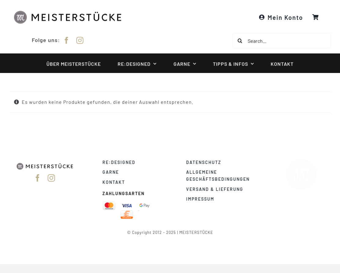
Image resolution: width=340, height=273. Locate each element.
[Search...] (281, 40)
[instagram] (80, 39)
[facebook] (66, 39)
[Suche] (239, 40)
